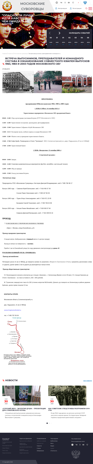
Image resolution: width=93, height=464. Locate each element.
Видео (52, 445)
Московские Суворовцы (32, 6)
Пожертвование (41, 438)
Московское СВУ (7, 445)
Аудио (52, 448)
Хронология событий (26, 441)
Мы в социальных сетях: (78, 441)
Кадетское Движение (26, 438)
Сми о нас (5, 450)
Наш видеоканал (76, 438)
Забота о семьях (41, 441)
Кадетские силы (24, 453)
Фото (51, 443)
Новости (39, 445)
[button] (78, 2)
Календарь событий (79, 33)
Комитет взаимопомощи (24, 450)
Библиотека (53, 441)
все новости (87, 381)
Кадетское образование (23, 444)
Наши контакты (6, 453)
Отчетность (53, 450)
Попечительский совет (7, 443)
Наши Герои (5, 448)
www (12, 310)
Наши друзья (54, 438)
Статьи (39, 448)
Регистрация (77, 8)
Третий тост (40, 443)
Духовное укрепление (26, 447)
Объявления (40, 450)
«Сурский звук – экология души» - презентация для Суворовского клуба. (24, 409)
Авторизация (62, 8)
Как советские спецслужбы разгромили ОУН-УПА (69, 409)
